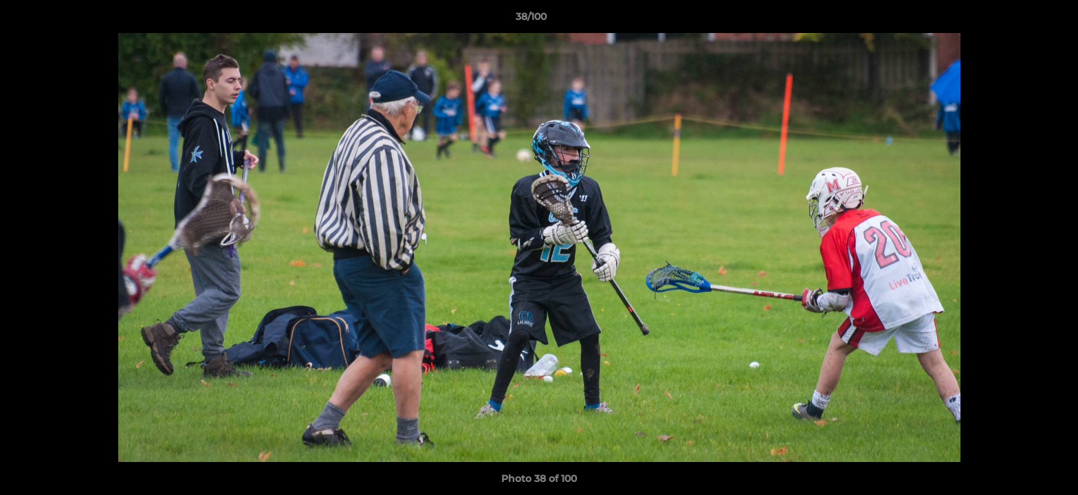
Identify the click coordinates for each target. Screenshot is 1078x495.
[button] (1020, 20)
